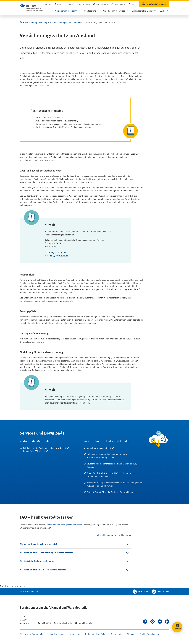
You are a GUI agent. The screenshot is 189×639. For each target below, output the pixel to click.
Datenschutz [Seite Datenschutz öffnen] (116, 634)
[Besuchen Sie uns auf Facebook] (145, 621)
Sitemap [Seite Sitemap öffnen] (131, 634)
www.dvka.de (62, 256)
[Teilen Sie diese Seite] (140, 591)
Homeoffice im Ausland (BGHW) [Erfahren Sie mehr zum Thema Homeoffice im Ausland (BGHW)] (100, 448)
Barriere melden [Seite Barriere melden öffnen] (57, 634)
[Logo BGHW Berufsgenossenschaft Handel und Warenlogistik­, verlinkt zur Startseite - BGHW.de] (32, 7)
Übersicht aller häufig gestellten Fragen (64, 525)
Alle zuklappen (121, 535)
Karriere (70, 4)
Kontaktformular (85, 623)
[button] (164, 11)
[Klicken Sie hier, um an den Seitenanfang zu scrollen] (12, 586)
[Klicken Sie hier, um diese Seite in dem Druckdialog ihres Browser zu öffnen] (160, 591)
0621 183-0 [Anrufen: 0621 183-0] (45, 623)
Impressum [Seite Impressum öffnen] (75, 634)
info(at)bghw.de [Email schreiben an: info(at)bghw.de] (64, 623)
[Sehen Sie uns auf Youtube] (160, 621)
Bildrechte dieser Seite (95, 634)
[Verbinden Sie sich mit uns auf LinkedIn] (167, 621)
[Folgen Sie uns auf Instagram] (152, 621)
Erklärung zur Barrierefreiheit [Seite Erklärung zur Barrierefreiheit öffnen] (32, 634)
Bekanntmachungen (83, 4)
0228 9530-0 (61, 253)
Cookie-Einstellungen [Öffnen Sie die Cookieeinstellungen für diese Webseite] (149, 634)
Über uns (48, 4)
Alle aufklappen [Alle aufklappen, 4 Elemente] (104, 535)
